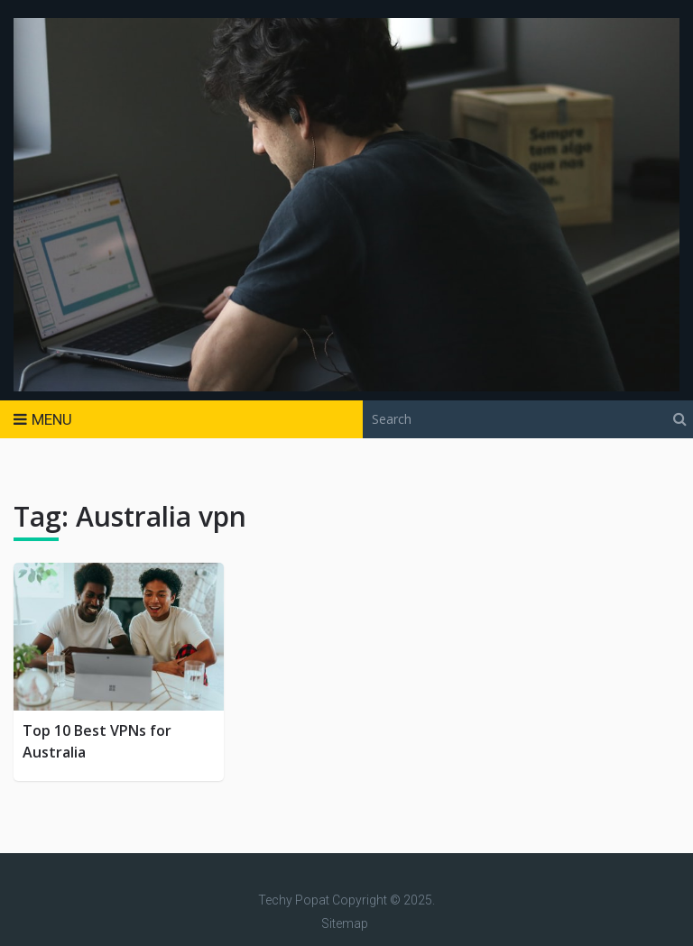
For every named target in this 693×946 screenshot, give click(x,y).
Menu (52, 419)
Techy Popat (293, 900)
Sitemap (344, 923)
